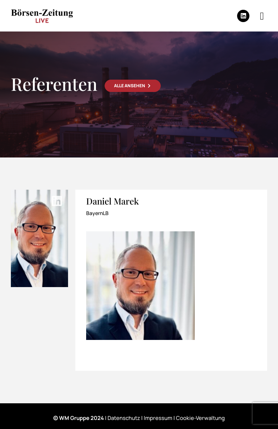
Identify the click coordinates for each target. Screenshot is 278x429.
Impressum (158, 418)
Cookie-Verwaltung (200, 418)
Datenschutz (124, 418)
